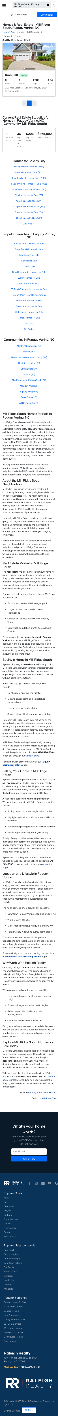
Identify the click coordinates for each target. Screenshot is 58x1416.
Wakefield (8, 1289)
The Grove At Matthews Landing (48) (29, 357)
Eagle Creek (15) (29, 397)
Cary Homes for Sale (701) (29, 218)
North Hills (9, 1280)
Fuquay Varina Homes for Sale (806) (29, 183)
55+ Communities (12, 1324)
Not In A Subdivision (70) (29, 346)
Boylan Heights (11, 1254)
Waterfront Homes (13, 1328)
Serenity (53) (29, 351)
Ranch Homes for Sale (29, 317)
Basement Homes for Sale (29, 306)
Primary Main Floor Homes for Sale (29, 295)
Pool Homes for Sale (29, 283)
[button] (4, 5)
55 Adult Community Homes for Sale (29, 289)
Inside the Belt (10, 1271)
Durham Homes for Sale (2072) (29, 172)
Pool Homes (10, 1341)
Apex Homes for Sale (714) (29, 200)
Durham (8, 1215)
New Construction (12, 1315)
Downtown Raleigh (13, 1263)
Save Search (47, 14)
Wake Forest (10, 1236)
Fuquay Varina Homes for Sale (29, 243)
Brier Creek (9, 1250)
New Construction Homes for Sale (29, 272)
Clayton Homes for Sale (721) (29, 195)
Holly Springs (10, 1228)
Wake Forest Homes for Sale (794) (29, 189)
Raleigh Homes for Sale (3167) (29, 166)
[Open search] (54, 5)
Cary (6, 1202)
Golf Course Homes (13, 1337)
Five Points (9, 1267)
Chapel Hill (9, 1206)
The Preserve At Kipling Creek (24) (29, 380)
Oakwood (8, 1284)
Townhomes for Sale (29, 255)
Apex (6, 1197)
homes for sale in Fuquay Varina (23, 956)
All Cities (29, 223)
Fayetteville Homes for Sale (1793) (29, 178)
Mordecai (8, 1276)
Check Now (29, 1158)
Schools (29, 323)
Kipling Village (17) (29, 391)
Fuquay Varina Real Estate (42, 1092)
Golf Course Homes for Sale (29, 312)
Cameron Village (12, 1258)
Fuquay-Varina (11, 1219)
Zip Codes (29, 329)
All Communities (29, 403)
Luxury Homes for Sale (29, 277)
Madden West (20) (29, 385)
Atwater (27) (29, 374)
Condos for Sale (29, 260)
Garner (7, 1223)
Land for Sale (29, 266)
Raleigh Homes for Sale (15, 1302)
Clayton (7, 1210)
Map (29, 1410)
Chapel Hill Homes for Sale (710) (29, 206)
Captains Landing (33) (29, 363)
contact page (32, 755)
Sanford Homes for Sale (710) (29, 212)
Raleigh (7, 1232)
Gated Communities (13, 1332)
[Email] (29, 1151)
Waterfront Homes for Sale (29, 300)
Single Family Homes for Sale (29, 249)
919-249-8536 (49, 1098)
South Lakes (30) (29, 368)
